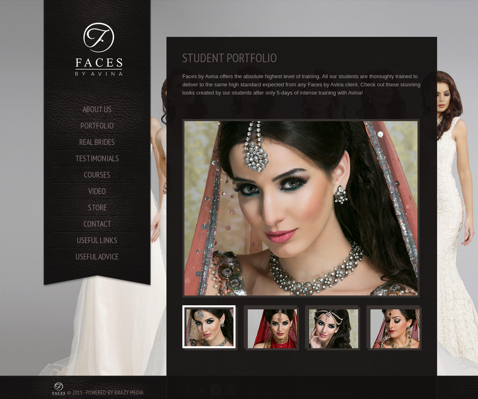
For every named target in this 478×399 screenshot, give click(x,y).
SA (99, 49)
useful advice (97, 256)
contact (97, 224)
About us (97, 109)
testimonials (97, 158)
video (97, 191)
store (97, 207)
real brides (97, 142)
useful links (97, 240)
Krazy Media (129, 392)
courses (97, 174)
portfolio (97, 125)
